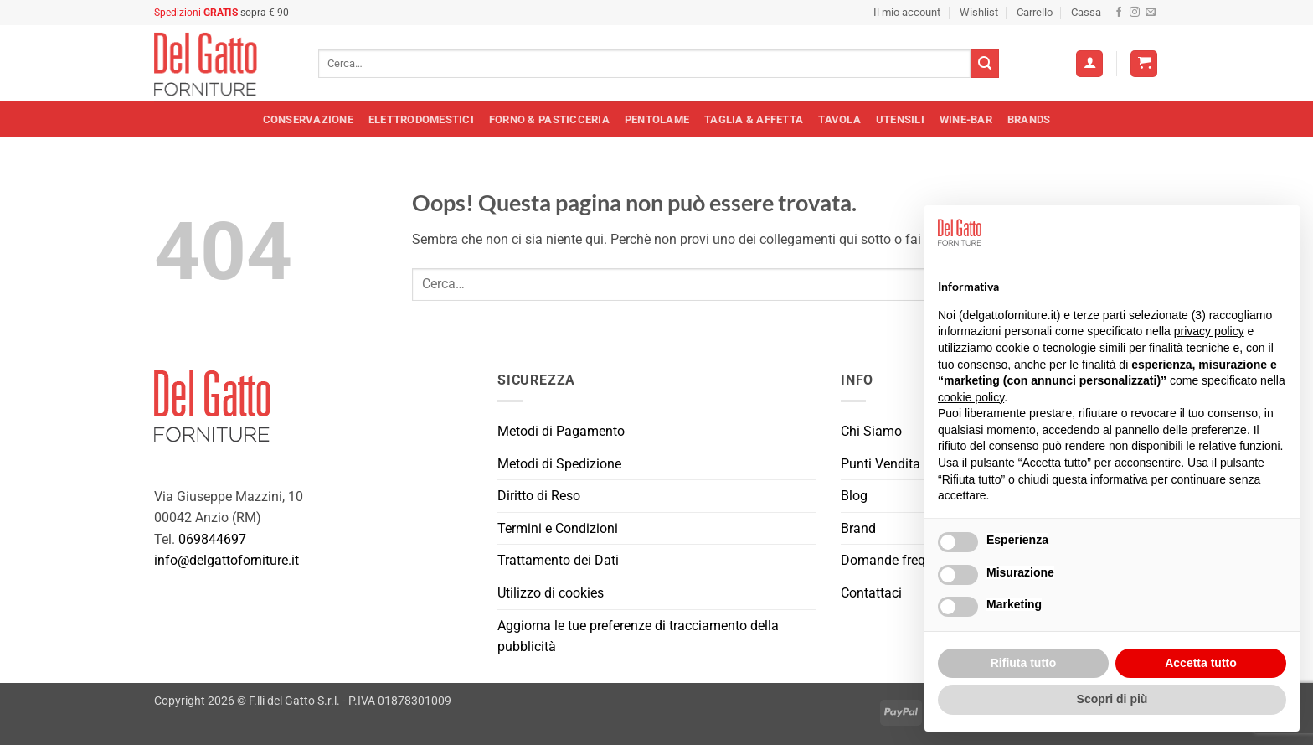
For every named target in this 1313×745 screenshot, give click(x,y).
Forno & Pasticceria (549, 119)
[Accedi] (1089, 64)
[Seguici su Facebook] (1119, 12)
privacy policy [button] (1209, 331)
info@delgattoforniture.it (226, 560)
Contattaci (871, 593)
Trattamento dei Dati (558, 560)
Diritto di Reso (538, 496)
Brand (858, 528)
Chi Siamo (871, 431)
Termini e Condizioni (557, 528)
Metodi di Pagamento (561, 431)
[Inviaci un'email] (1151, 12)
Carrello (1035, 12)
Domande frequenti (898, 560)
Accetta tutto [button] (1201, 663)
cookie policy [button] (971, 397)
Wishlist (979, 12)
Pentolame (657, 119)
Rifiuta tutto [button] (1024, 663)
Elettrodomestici (421, 119)
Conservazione (308, 119)
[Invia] (985, 63)
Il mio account (906, 12)
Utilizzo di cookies (550, 593)
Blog (854, 496)
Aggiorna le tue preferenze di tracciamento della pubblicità (638, 636)
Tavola (839, 119)
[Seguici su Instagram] (1135, 12)
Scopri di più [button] (1112, 699)
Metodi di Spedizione (559, 464)
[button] (1143, 64)
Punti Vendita (880, 464)
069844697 (212, 539)
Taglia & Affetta (753, 119)
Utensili (900, 119)
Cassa (1086, 12)
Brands (1029, 119)
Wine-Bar (966, 119)
